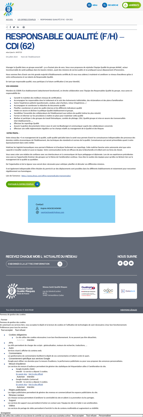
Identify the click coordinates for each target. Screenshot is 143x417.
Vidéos (12, 405)
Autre (11, 348)
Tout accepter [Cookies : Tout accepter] (7, 330)
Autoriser (21, 340)
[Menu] (92, 5)
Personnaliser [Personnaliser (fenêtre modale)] (105, 415)
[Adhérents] (131, 5)
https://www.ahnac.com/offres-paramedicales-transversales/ (46, 176)
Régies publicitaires (17, 390)
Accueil (9, 19)
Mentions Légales (128, 310)
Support (12, 400)
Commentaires (15, 353)
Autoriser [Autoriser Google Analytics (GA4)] (21, 377)
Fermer (4, 320)
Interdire (30, 340)
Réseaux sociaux (16, 395)
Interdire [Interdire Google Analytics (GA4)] (30, 377)
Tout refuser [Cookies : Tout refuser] (20, 330)
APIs (11, 343)
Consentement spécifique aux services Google (29, 358)
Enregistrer (6, 413)
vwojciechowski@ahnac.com (52, 212)
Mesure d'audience (17, 364)
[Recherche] (110, 5)
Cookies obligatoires (18, 335)
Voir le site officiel (36, 374)
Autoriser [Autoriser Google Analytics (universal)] (21, 387)
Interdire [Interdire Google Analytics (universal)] (30, 387)
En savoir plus (21, 374)
